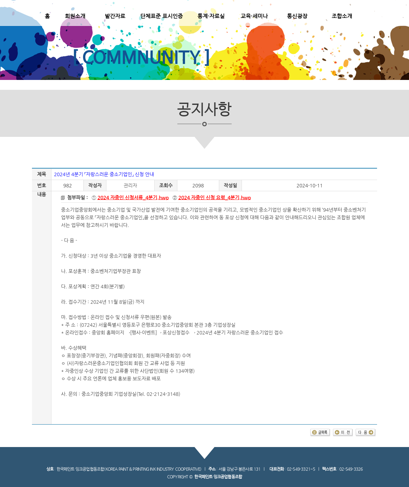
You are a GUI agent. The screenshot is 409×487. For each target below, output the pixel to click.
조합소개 (342, 16)
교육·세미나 (254, 16)
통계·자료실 (211, 16)
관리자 (130, 185)
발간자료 (115, 16)
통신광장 (297, 16)
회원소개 (75, 16)
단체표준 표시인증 (161, 16)
